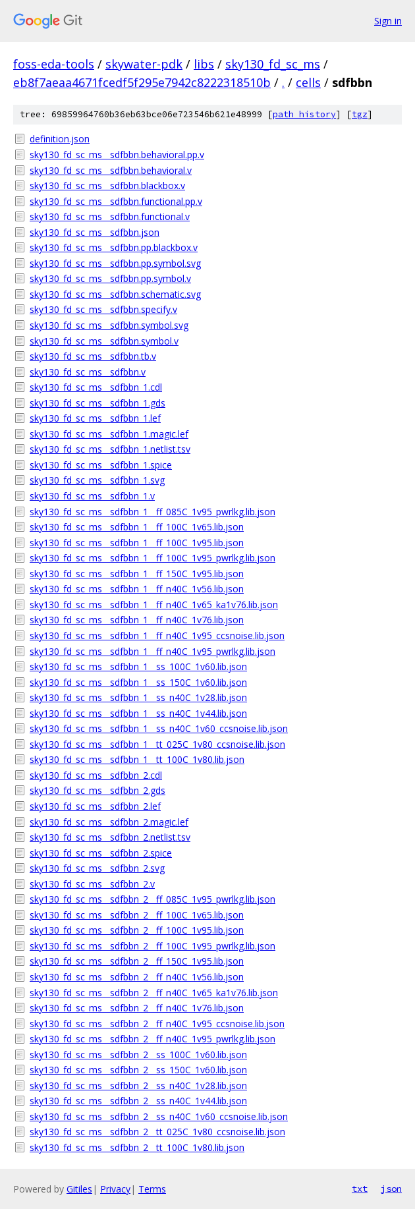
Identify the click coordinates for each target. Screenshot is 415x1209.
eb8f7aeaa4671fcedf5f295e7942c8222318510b (142, 82)
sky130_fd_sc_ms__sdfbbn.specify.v (103, 309)
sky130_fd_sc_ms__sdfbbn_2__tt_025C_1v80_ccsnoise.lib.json (157, 1131)
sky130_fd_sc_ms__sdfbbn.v (88, 372)
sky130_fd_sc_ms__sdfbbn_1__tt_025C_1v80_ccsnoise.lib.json (157, 744)
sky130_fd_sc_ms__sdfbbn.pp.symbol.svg (115, 263)
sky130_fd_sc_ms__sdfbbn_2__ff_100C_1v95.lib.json (137, 930)
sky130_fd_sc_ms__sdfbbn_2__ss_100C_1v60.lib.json (138, 1054)
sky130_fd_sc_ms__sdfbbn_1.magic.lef (109, 434)
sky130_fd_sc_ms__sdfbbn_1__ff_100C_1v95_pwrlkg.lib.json (152, 557)
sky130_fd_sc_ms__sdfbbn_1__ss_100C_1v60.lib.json (138, 666)
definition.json (60, 138)
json (391, 1189)
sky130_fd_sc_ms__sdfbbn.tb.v (93, 356)
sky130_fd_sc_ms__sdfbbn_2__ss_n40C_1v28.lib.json (138, 1085)
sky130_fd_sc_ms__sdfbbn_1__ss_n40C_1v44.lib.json (138, 713)
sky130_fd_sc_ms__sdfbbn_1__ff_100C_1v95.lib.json (137, 542)
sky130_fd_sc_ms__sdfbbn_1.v (92, 496)
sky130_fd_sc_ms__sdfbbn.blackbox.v (107, 185)
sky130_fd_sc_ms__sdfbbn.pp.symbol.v (110, 278)
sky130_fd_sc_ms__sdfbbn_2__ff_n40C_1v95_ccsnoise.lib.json (157, 1023)
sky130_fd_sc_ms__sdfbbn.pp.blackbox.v (114, 247)
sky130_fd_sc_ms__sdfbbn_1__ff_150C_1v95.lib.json (137, 573)
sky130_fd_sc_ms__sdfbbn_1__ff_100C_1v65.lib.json (137, 526)
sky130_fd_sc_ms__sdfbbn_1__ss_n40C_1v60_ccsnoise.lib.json (159, 728)
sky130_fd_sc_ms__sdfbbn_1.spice (101, 465)
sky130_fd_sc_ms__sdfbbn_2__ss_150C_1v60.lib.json (138, 1069)
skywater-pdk (143, 64)
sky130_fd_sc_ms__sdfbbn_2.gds (97, 790)
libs (204, 64)
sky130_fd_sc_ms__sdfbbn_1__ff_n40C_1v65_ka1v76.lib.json (154, 604)
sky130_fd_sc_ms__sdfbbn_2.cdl (96, 775)
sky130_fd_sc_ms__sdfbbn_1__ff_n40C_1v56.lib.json (137, 588)
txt (360, 1189)
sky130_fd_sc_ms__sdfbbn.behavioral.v (111, 170)
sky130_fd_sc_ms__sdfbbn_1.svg (97, 480)
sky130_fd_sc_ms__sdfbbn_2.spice (101, 853)
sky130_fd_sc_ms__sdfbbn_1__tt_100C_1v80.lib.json (137, 759)
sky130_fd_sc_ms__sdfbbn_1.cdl (96, 387)
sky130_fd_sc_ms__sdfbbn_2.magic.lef (109, 822)
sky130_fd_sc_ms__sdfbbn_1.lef (95, 418)
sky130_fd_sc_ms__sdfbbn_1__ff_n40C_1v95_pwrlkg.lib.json (152, 651)
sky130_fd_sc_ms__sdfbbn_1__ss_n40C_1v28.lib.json (138, 697)
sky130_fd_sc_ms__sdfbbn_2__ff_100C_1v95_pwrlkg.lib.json (152, 946)
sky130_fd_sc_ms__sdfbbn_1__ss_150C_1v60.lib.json (138, 682)
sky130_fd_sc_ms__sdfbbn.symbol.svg (109, 325)
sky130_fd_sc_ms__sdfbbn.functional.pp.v (116, 201)
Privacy (115, 1189)
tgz (360, 114)
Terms (152, 1189)
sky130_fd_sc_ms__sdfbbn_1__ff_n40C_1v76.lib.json (137, 619)
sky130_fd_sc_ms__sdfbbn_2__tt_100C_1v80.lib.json (137, 1147)
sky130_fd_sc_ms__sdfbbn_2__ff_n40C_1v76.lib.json (137, 1007)
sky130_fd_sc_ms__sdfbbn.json (94, 232)
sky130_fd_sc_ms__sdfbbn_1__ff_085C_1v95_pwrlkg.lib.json (152, 511)
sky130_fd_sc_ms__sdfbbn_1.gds (97, 403)
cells (308, 82)
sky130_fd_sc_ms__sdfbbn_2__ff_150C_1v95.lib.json (137, 961)
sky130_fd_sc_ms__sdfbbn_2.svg (97, 868)
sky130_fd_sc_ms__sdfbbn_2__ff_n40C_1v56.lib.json (137, 976)
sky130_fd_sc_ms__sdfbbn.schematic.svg (115, 294)
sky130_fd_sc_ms (272, 64)
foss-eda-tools (53, 64)
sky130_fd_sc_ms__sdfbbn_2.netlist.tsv (110, 837)
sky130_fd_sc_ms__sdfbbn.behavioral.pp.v (117, 154)
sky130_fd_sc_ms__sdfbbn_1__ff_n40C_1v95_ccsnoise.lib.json (157, 635)
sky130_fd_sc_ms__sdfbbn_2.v (92, 884)
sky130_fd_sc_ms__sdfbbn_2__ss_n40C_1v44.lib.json (138, 1100)
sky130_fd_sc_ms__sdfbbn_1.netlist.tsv (110, 449)
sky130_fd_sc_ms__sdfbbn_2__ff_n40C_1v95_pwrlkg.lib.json (152, 1038)
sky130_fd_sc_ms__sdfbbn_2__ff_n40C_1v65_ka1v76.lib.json (154, 992)
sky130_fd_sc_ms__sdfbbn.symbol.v (104, 341)
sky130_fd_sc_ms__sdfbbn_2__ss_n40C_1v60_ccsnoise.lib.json (159, 1116)
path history (304, 114)
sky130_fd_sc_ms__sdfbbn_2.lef (95, 806)
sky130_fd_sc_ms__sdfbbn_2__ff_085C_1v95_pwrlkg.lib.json (152, 899)
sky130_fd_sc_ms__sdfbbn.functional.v (110, 216)
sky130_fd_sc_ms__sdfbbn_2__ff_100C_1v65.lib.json (137, 915)
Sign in (388, 20)
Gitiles (79, 1189)
